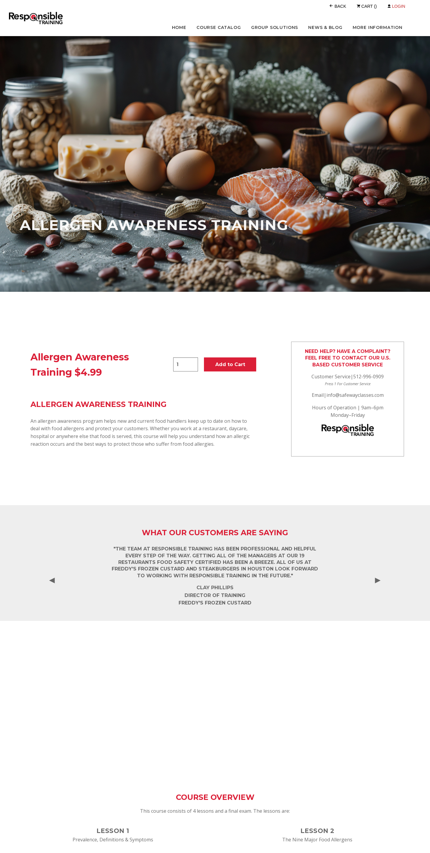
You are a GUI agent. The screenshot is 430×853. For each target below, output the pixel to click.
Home (179, 27)
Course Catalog (218, 27)
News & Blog (325, 27)
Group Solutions (274, 27)
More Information (378, 27)
